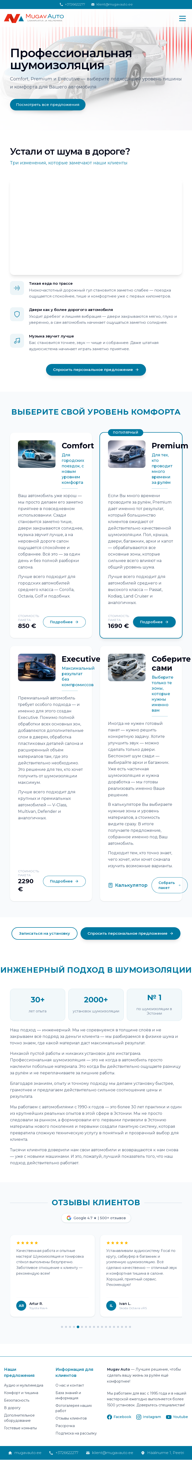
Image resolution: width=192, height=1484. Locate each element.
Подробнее (64, 622)
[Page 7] (86, 1327)
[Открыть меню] (182, 18)
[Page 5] (78, 1327)
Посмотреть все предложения (48, 104)
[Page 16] (122, 1327)
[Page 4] (74, 1327)
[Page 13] (110, 1327)
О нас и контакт (70, 1386)
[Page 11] (102, 1327)
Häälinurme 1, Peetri (162, 1453)
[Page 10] (98, 1327)
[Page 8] (90, 1327)
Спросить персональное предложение (96, 369)
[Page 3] (70, 1327)
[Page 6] (82, 1327)
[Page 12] (106, 1327)
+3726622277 (72, 4)
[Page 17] (126, 1327)
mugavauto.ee (25, 1453)
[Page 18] (130, 1327)
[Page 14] (114, 1327)
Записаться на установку (44, 933)
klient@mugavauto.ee (112, 4)
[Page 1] (62, 1327)
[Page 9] (94, 1327)
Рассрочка (65, 1426)
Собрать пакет (169, 885)
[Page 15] (118, 1327)
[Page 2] (66, 1327)
